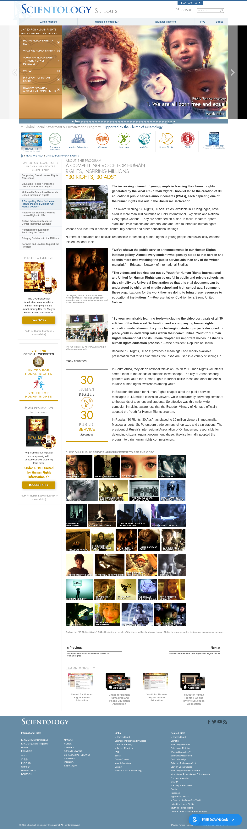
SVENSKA (69, 747)
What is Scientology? (106, 21)
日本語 (24, 759)
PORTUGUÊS (70, 766)
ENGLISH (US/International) (34, 740)
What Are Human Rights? (39, 50)
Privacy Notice (178, 825)
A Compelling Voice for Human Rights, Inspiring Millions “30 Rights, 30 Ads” (38, 204)
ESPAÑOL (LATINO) (73, 751)
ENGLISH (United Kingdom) (34, 744)
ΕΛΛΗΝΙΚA (69, 758)
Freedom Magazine (213, 147)
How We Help (31, 149)
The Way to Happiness (55, 141)
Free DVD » (39, 320)
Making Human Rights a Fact (38, 42)
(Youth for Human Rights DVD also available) (39, 332)
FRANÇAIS (26, 751)
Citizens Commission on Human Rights (189, 811)
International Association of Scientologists (190, 774)
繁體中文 (25, 767)
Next (170, 121)
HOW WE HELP (35, 155)
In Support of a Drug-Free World (186, 800)
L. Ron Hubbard (48, 21)
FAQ (202, 21)
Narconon (124, 140)
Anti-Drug (144, 140)
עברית (24, 755)
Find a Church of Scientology (128, 770)
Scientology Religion (180, 748)
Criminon (102, 140)
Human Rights (166, 140)
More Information (123, 763)
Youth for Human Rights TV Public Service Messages (39, 61)
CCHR (187, 140)
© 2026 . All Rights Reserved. (49, 825)
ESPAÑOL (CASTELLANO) (77, 755)
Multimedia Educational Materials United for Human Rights (40, 193)
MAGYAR (68, 740)
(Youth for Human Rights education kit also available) (39, 497)
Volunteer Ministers (165, 21)
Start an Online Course (181, 767)
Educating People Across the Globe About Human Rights (38, 185)
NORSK (68, 744)
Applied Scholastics (78, 140)
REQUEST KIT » (38, 485)
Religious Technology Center (184, 763)
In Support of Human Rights (36, 79)
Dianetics (175, 741)
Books (219, 21)
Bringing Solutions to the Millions (40, 238)
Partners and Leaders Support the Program (40, 245)
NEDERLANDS (28, 770)
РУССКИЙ (26, 763)
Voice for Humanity (123, 744)
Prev (77, 121)
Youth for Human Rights (182, 808)
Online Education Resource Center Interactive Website (37, 222)
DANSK (25, 747)
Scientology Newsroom (181, 756)
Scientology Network (180, 744)
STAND (174, 782)
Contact (118, 767)
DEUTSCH (26, 774)
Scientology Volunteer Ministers (185, 770)
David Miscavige (178, 759)
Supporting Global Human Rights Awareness (40, 176)
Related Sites (190, 3)
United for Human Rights (182, 804)
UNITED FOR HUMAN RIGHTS (62, 155)
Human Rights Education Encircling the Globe (35, 231)
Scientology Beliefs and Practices (130, 741)
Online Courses (122, 759)
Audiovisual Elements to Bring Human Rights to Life (38, 214)
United (27, 71)
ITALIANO (69, 762)
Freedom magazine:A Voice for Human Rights (39, 89)
